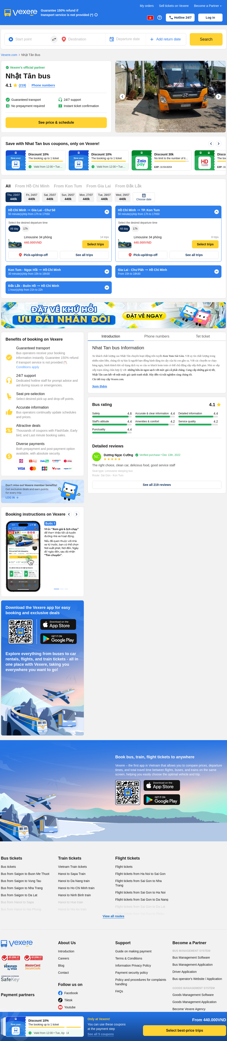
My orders (147, 6)
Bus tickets (11, 791)
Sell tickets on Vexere (174, 6)
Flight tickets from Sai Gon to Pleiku (139, 847)
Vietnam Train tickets (72, 800)
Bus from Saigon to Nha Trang (22, 821)
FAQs (119, 924)
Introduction (66, 884)
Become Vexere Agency (188, 942)
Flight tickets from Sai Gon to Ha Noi (140, 826)
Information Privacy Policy (133, 899)
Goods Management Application (194, 935)
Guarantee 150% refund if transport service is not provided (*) (67, 13)
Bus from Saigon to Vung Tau (21, 814)
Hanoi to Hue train (70, 835)
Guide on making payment (133, 884)
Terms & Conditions (128, 892)
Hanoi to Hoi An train (72, 842)
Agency (178, 951)
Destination (77, 39)
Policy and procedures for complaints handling (140, 915)
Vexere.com (9, 55)
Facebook (71, 926)
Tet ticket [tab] (203, 336)
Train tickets (69, 791)
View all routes (113, 849)
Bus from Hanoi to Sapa (17, 835)
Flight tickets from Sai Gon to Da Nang (141, 833)
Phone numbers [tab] (156, 336)
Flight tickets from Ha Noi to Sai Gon (140, 807)
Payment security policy (131, 906)
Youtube (70, 940)
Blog (61, 899)
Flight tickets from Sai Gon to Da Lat (140, 840)
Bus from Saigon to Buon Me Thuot (25, 807)
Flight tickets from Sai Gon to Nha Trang (138, 816)
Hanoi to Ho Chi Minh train (76, 821)
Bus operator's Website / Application (197, 912)
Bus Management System (191, 884)
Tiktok (68, 933)
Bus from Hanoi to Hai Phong (21, 842)
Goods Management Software (193, 928)
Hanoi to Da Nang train (74, 814)
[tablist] (157, 336)
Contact (63, 906)
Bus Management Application (192, 898)
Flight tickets (127, 791)
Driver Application (184, 905)
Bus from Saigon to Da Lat (19, 828)
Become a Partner (208, 6)
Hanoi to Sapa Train (72, 807)
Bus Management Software (191, 891)
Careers (63, 892)
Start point (23, 39)
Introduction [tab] (111, 336)
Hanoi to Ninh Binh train (74, 828)
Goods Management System (193, 921)
